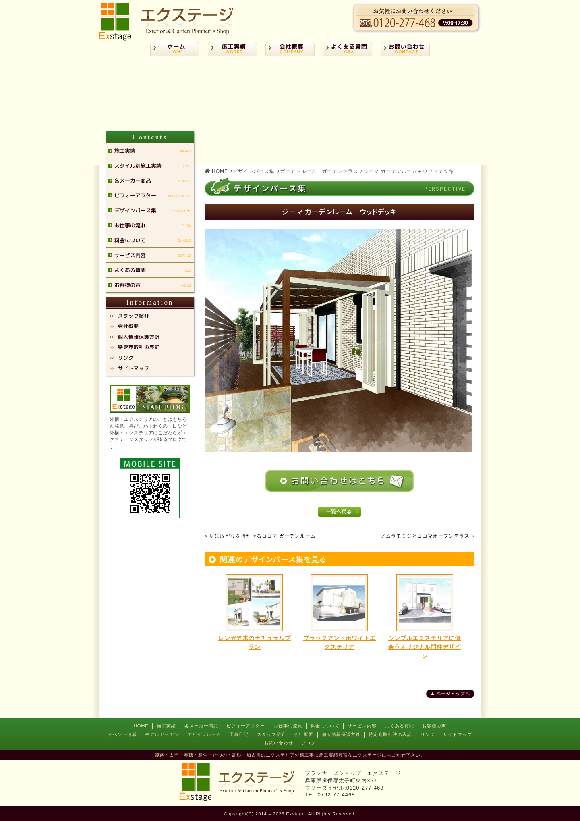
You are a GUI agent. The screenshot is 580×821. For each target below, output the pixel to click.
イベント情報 (122, 734)
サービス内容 (362, 725)
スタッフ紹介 (271, 734)
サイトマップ (457, 734)
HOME (141, 725)
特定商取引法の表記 (390, 734)
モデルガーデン (162, 734)
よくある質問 (399, 725)
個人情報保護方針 (341, 734)
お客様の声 (434, 725)
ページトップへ (453, 693)
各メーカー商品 (201, 725)
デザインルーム (204, 734)
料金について (325, 725)
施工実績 (166, 725)
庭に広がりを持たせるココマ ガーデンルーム (262, 536)
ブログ (308, 742)
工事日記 (239, 734)
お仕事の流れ (287, 725)
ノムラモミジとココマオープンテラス (425, 536)
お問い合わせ (278, 742)
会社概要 (303, 734)
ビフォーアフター (245, 725)
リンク (427, 734)
